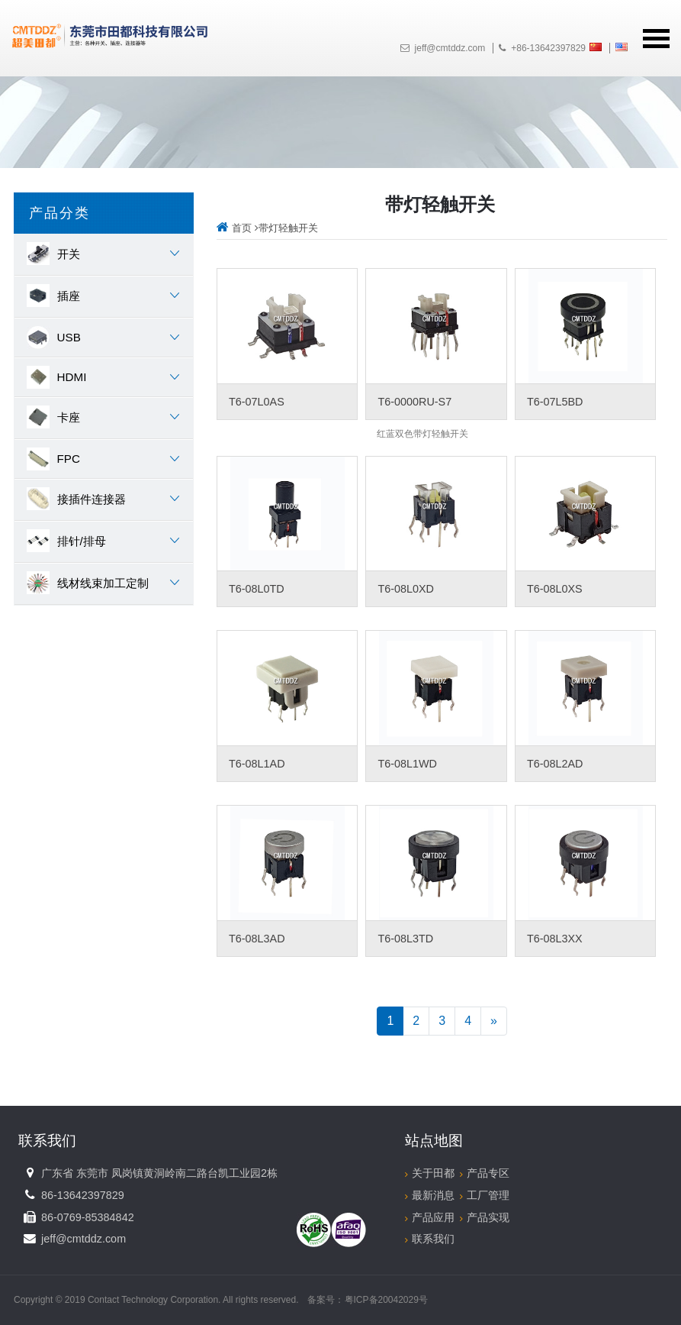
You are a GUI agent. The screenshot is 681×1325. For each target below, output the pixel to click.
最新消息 (430, 1195)
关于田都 (430, 1173)
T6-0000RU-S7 (414, 402)
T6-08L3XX (555, 938)
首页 (234, 228)
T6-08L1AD (257, 764)
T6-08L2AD (555, 764)
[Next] (493, 1021)
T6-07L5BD (555, 402)
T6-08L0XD (405, 589)
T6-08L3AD (257, 938)
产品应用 (430, 1217)
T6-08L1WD (407, 764)
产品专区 (484, 1173)
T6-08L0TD (256, 589)
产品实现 (484, 1217)
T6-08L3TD (405, 938)
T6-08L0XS (555, 589)
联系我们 (430, 1239)
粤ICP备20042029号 (386, 1299)
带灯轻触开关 (288, 228)
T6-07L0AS (256, 402)
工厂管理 (484, 1195)
